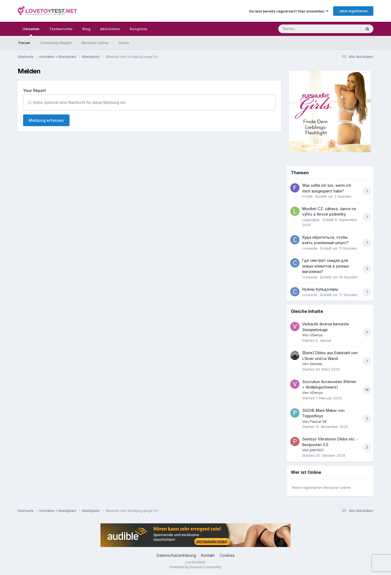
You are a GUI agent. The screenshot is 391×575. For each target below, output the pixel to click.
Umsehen (31, 31)
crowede (309, 248)
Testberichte (60, 29)
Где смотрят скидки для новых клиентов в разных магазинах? (325, 266)
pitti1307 (317, 450)
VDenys (316, 335)
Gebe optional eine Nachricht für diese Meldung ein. (77, 102)
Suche (123, 43)
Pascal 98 (318, 421)
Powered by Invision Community (195, 567)
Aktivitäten (110, 29)
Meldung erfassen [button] (46, 120)
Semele (316, 364)
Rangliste (138, 29)
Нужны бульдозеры (320, 289)
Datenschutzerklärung (176, 555)
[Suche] (308, 28)
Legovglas (311, 219)
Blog (86, 29)
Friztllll (307, 196)
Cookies (227, 555)
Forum (24, 43)
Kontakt (208, 555)
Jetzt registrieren (353, 11)
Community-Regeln (56, 43)
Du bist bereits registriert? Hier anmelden (288, 11)
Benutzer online (95, 43)
